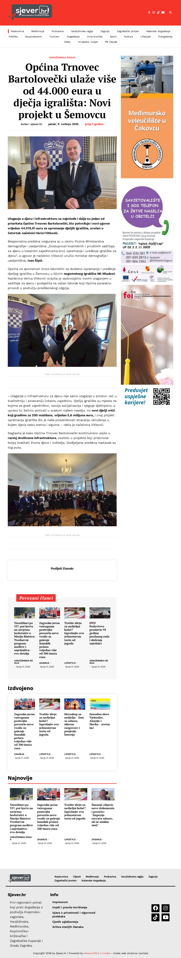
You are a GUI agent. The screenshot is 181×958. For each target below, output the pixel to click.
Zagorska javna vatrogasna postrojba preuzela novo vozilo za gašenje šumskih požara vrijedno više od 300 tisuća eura (49, 640)
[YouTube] (163, 12)
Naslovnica (17, 31)
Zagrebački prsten (128, 31)
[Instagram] (153, 12)
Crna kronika (95, 36)
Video (67, 41)
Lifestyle (145, 36)
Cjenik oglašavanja (65, 921)
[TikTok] (158, 12)
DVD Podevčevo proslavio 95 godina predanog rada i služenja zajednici (99, 633)
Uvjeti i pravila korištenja (69, 907)
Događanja (73, 36)
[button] (170, 13)
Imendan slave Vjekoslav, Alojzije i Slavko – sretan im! (99, 721)
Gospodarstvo (33, 36)
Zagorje (104, 31)
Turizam (54, 36)
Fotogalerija (165, 36)
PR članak (111, 41)
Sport (113, 36)
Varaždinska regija (82, 31)
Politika (13, 36)
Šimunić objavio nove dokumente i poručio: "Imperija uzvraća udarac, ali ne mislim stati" (103, 815)
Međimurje (37, 31)
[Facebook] (149, 12)
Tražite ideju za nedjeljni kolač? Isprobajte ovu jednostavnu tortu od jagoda (74, 633)
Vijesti (77, 876)
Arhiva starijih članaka (67, 927)
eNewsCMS (91, 953)
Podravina (58, 31)
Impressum (60, 902)
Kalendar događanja (158, 31)
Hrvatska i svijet (88, 41)
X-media (105, 953)
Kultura (128, 36)
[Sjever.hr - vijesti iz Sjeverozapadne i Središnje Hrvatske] (30, 12)
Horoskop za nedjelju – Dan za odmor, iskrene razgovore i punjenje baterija (74, 724)
